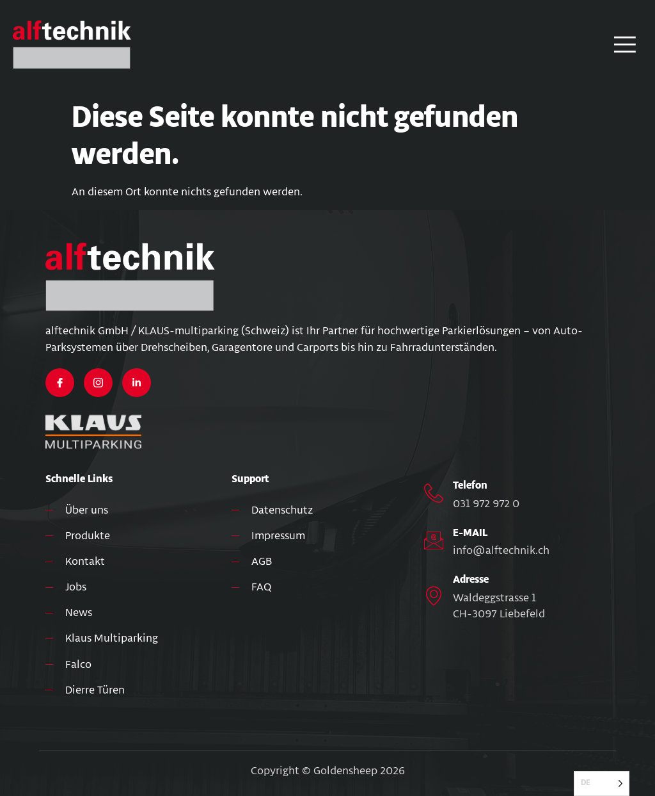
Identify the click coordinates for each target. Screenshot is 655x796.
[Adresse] (433, 595)
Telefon (470, 485)
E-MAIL (470, 533)
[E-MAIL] (433, 540)
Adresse (471, 579)
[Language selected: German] (601, 783)
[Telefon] (433, 493)
